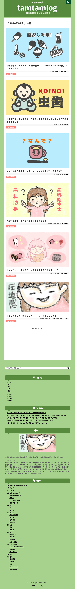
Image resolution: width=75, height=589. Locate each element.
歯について (10, 513)
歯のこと (66, 71)
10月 (9, 384)
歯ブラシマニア (14, 517)
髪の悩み (12, 539)
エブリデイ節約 (14, 500)
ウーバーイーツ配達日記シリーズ (17, 485)
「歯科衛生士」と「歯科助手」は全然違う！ (26, 220)
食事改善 (12, 549)
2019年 (9, 394)
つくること (10, 554)
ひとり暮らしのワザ (13, 493)
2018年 (9, 396)
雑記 (55, 318)
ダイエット (65, 318)
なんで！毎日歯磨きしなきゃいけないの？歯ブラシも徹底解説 (34, 171)
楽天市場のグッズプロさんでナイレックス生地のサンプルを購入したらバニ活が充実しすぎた (37, 415)
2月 (9, 389)
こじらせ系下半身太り (16, 547)
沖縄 (10, 527)
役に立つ (9, 557)
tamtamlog (39, 586)
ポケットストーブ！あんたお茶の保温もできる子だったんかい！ (28, 423)
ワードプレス (13, 567)
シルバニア (10, 488)
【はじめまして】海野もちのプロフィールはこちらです (31, 315)
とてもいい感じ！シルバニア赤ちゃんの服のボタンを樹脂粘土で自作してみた (32, 418)
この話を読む (11, 74)
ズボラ (52, 318)
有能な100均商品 (15, 495)
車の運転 (12, 559)
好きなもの (13, 569)
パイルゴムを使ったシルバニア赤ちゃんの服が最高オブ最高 (26, 413)
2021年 (9, 382)
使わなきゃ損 (13, 503)
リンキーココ (11, 491)
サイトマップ (30, 583)
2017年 (9, 399)
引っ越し (12, 562)
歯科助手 (66, 223)
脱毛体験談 (13, 542)
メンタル (12, 537)
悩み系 (9, 532)
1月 (9, 391)
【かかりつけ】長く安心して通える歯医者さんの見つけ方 (32, 270)
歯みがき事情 (59, 71)
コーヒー (12, 510)
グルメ (9, 505)
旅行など (9, 525)
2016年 (9, 401)
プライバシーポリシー (42, 583)
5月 (9, 387)
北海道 (11, 530)
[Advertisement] (37, 342)
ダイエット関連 (12, 545)
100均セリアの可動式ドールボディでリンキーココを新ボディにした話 (30, 420)
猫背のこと (13, 534)
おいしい (12, 508)
